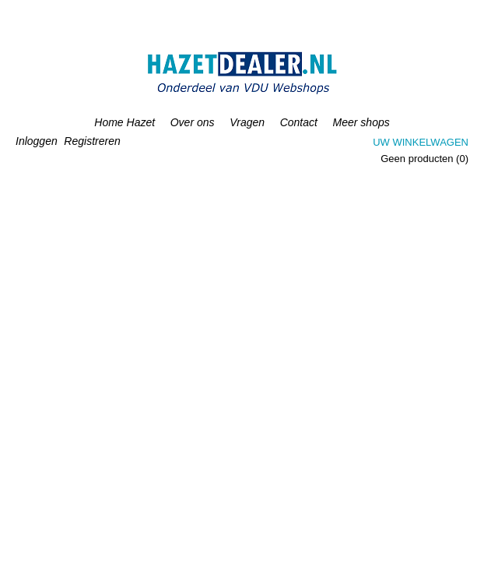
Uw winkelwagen (420, 142)
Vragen (247, 122)
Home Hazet (124, 122)
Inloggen (37, 141)
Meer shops (361, 122)
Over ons (192, 122)
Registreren (92, 141)
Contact (298, 122)
